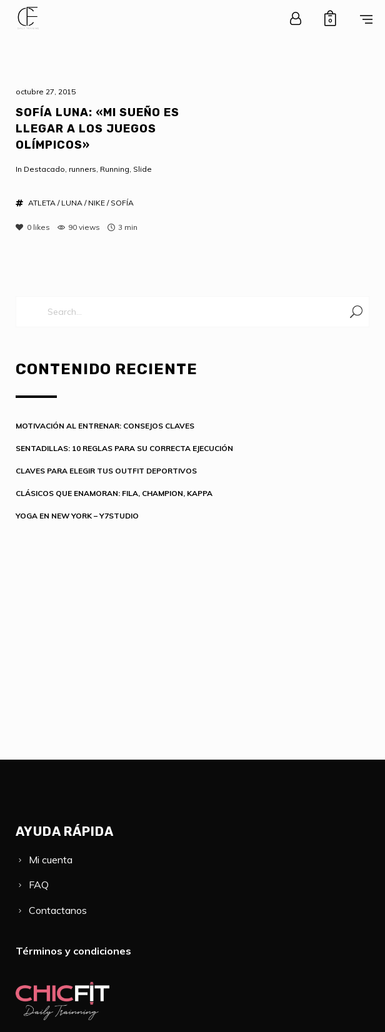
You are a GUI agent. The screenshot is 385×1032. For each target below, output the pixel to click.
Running (114, 169)
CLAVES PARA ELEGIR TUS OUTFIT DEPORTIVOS (106, 470)
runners (82, 169)
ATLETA (42, 202)
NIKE (96, 202)
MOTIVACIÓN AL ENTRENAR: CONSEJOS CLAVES (105, 425)
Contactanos (58, 910)
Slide (142, 169)
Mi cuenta (50, 859)
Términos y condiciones (73, 951)
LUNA (71, 202)
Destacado (44, 169)
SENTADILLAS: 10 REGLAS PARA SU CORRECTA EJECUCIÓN (124, 448)
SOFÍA (122, 202)
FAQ (39, 884)
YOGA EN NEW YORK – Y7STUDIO (77, 515)
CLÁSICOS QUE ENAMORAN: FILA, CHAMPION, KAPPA (114, 493)
